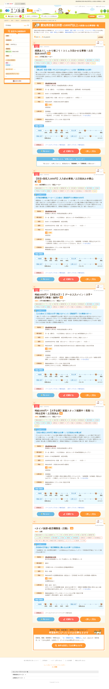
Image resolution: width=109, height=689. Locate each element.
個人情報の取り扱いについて (31, 660)
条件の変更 (18, 81)
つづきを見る (87, 115)
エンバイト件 (20, 3)
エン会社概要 (68, 660)
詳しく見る (91, 151)
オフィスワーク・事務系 (62, 30)
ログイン (101, 16)
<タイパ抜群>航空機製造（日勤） (52, 528)
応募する (70, 151)
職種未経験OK (69, 32)
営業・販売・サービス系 (76, 30)
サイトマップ (90, 6)
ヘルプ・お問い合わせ (80, 6)
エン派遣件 (9, 3)
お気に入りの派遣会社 (50, 16)
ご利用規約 (44, 660)
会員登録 (92, 16)
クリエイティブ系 (90, 30)
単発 (55, 32)
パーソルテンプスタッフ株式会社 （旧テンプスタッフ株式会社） (65, 145)
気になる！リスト (15, 16)
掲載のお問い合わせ (100, 6)
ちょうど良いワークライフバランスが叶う (15, 7)
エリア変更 (36, 10)
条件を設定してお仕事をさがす (70, 645)
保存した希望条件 (32, 16)
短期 (51, 32)
